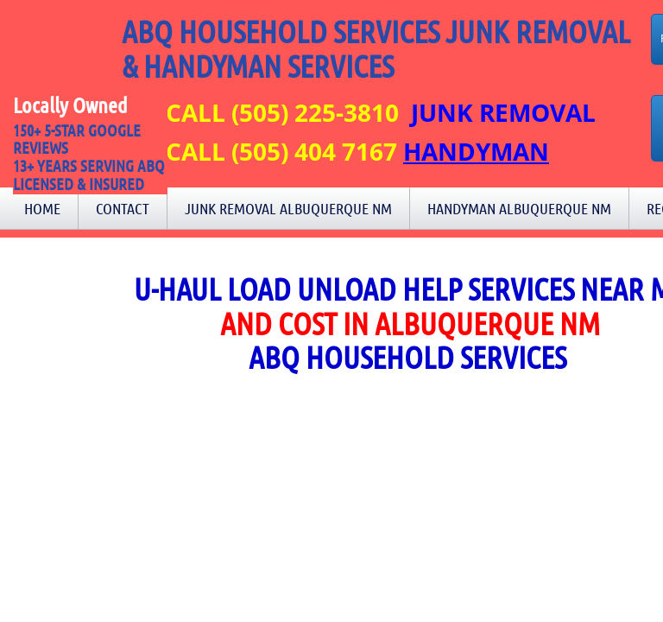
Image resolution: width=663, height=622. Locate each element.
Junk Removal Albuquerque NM (288, 208)
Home (42, 208)
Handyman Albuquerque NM (519, 208)
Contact (122, 208)
